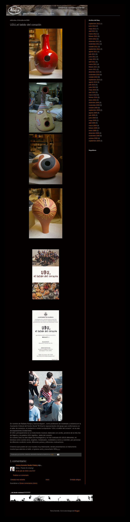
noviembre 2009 (94, 105)
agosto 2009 (93, 113)
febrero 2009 (93, 128)
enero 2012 (92, 39)
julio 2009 (92, 115)
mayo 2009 (92, 120)
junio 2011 (92, 57)
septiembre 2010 (94, 80)
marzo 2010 (93, 95)
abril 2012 (92, 31)
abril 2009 (92, 123)
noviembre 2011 (94, 44)
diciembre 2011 (94, 41)
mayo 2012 (92, 29)
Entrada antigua (75, 480)
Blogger (77, 511)
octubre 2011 (93, 46)
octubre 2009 (93, 108)
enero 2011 (92, 69)
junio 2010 (92, 87)
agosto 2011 (93, 51)
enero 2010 (92, 100)
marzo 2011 (93, 64)
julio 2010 (92, 85)
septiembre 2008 (94, 141)
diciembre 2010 (94, 72)
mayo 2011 (92, 59)
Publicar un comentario (20, 475)
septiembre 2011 (94, 49)
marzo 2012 (93, 34)
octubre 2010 (93, 77)
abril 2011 (92, 62)
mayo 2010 (92, 90)
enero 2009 (92, 130)
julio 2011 (92, 54)
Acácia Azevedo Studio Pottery (27, 465)
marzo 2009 (93, 125)
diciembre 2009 (94, 102)
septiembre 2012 (94, 23)
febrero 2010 (93, 97)
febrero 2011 (93, 67)
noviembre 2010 (94, 74)
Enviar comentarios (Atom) (28, 483)
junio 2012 (92, 26)
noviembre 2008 (94, 136)
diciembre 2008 (94, 133)
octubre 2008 (93, 138)
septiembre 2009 (94, 110)
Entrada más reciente (18, 480)
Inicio (47, 480)
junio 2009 (92, 118)
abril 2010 (92, 92)
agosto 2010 (93, 82)
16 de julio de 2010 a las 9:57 (25, 471)
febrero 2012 (93, 36)
